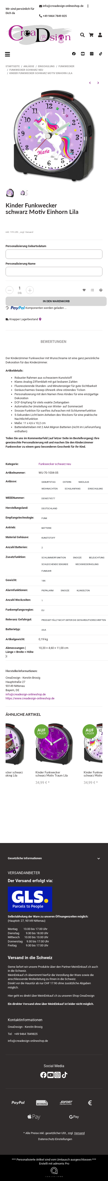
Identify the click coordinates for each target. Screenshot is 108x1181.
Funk (44, 518)
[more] (9, 290)
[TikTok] (64, 1075)
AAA (44, 630)
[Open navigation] (7, 54)
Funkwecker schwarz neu (55, 464)
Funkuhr (46, 571)
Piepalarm (48, 590)
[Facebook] (43, 1075)
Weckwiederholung (87, 564)
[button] (54, 858)
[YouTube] (50, 1075)
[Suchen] (82, 35)
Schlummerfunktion (54, 557)
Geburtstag (49, 482)
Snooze (77, 557)
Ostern (67, 482)
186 (44, 580)
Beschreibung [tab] (19, 342)
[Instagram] (57, 1075)
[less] (30, 290)
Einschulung (95, 488)
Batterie (47, 528)
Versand (29, 232)
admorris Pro (61, 1163)
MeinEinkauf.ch (81, 966)
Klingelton (83, 590)
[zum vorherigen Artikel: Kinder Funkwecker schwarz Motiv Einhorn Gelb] (90, 82)
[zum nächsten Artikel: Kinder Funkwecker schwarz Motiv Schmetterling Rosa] (98, 82)
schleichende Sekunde (55, 564)
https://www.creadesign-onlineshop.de (30, 698)
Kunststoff (48, 538)
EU (43, 610)
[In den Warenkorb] (56, 301)
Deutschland (49, 508)
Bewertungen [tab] (53, 342)
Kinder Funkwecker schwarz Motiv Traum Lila (51, 773)
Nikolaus (84, 482)
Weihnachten (50, 488)
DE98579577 (48, 498)
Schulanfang (73, 488)
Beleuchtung (96, 557)
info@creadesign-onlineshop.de (26, 694)
